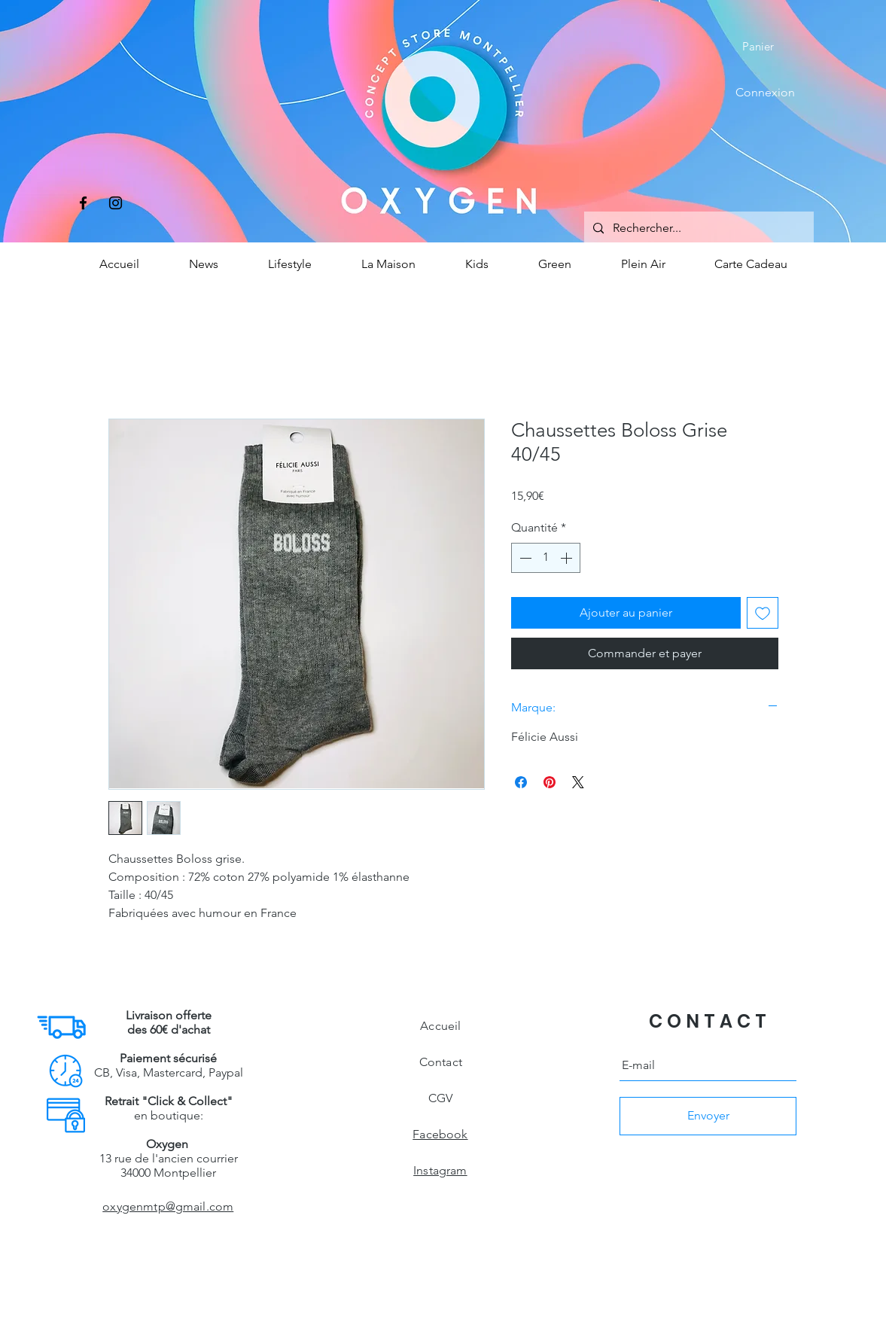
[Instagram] (115, 203)
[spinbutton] (545, 558)
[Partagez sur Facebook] (521, 782)
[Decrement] (523, 558)
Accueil (440, 1026)
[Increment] (567, 558)
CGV (440, 1098)
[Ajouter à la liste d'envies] (762, 613)
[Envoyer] (708, 1116)
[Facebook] (83, 203)
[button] (768, 46)
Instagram (440, 1170)
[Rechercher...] (697, 228)
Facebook (440, 1134)
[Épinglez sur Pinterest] (549, 782)
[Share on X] (578, 782)
